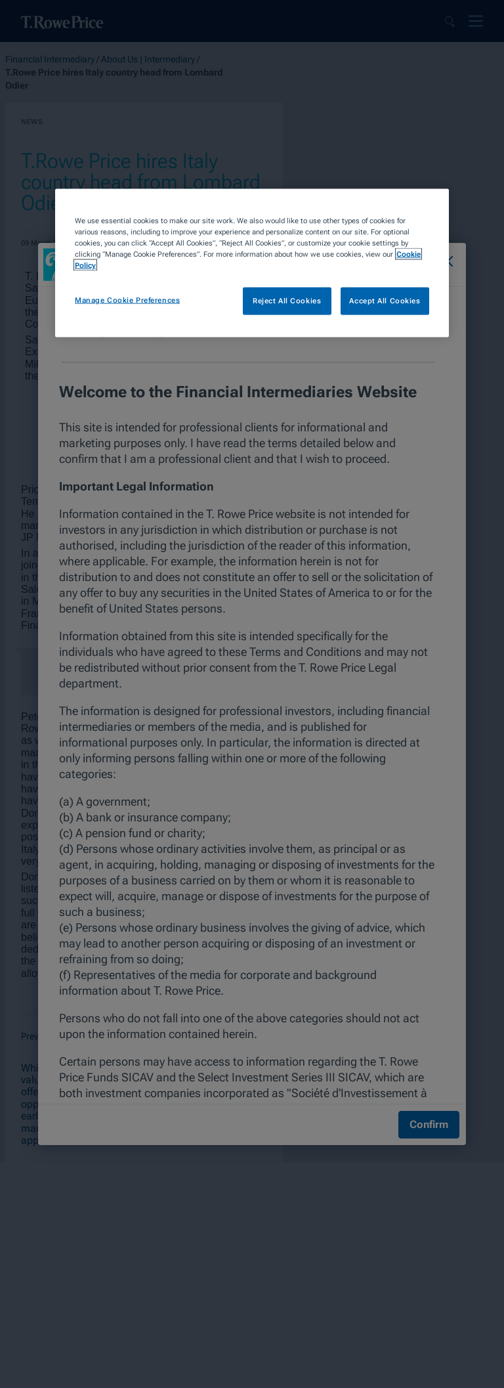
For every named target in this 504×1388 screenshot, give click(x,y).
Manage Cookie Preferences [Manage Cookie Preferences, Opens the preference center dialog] (127, 300)
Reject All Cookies (287, 300)
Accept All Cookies (384, 300)
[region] (252, 263)
